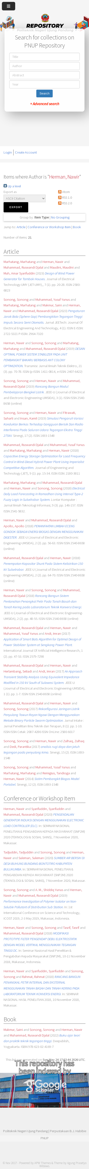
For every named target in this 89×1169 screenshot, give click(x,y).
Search (44, 93)
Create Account (26, 152)
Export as (10, 192)
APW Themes (42, 1163)
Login (8, 152)
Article (21, 227)
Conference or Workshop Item (49, 227)
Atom (63, 192)
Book (77, 227)
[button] (16, 207)
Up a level (12, 186)
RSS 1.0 (64, 197)
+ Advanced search (44, 103)
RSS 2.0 (64, 203)
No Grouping (60, 217)
